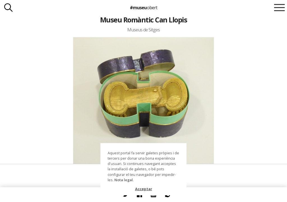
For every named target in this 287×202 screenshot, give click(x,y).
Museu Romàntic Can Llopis (143, 19)
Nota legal (123, 179)
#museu (143, 7)
